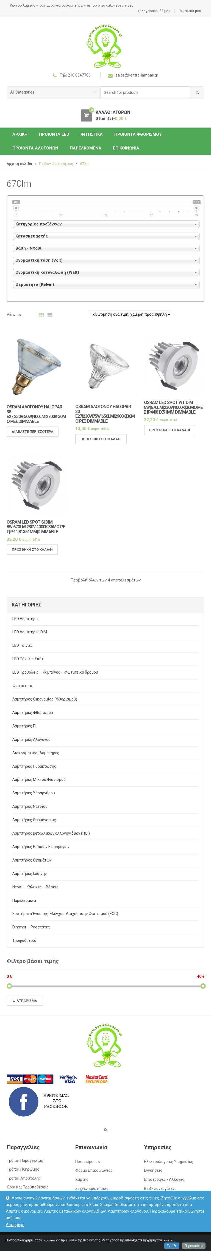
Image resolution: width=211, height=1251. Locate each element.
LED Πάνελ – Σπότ (27, 659)
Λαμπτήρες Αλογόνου (31, 739)
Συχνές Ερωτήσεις (92, 1188)
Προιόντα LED (54, 134)
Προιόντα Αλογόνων (35, 148)
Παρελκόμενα (85, 148)
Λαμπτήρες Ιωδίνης (29, 873)
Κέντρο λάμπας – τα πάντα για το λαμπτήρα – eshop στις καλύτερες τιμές (71, 5)
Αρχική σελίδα (19, 164)
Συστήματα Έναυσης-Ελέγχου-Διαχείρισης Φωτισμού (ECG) (65, 913)
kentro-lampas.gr (37, 1240)
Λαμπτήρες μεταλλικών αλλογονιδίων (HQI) (51, 833)
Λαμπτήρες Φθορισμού (32, 712)
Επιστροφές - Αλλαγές (164, 1179)
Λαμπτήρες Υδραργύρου (33, 793)
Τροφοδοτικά (24, 940)
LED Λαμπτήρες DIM (29, 632)
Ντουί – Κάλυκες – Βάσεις (35, 887)
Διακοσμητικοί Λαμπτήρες (35, 753)
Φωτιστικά (92, 134)
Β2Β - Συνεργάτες (159, 1188)
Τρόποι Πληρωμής (23, 1169)
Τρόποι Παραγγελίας (25, 1160)
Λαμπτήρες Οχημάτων (32, 860)
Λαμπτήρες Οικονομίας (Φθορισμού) (44, 699)
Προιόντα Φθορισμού (138, 134)
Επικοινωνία (126, 148)
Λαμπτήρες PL (24, 726)
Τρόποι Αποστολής (24, 1178)
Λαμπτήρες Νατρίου (30, 806)
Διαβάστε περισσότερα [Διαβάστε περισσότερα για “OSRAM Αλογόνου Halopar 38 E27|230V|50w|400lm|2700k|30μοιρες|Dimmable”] (32, 437)
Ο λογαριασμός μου (154, 11)
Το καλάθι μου (189, 11)
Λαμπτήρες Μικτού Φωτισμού (39, 779)
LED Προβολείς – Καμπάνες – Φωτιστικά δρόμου (55, 672)
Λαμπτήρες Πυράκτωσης (34, 766)
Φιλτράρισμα (25, 1001)
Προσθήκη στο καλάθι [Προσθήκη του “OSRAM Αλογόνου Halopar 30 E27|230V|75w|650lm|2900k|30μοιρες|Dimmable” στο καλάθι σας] (100, 444)
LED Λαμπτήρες (26, 619)
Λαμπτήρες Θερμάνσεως (34, 820)
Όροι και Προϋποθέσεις (28, 1187)
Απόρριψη (15, 1224)
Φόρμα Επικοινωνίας (94, 1170)
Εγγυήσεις (153, 1170)
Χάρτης (81, 1179)
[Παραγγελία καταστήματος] (130, 314)
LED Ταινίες (22, 645)
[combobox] (145, 92)
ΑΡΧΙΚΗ (19, 134)
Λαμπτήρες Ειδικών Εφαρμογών (41, 847)
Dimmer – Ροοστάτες (31, 927)
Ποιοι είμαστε (87, 1161)
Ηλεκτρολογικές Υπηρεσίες (168, 1161)
